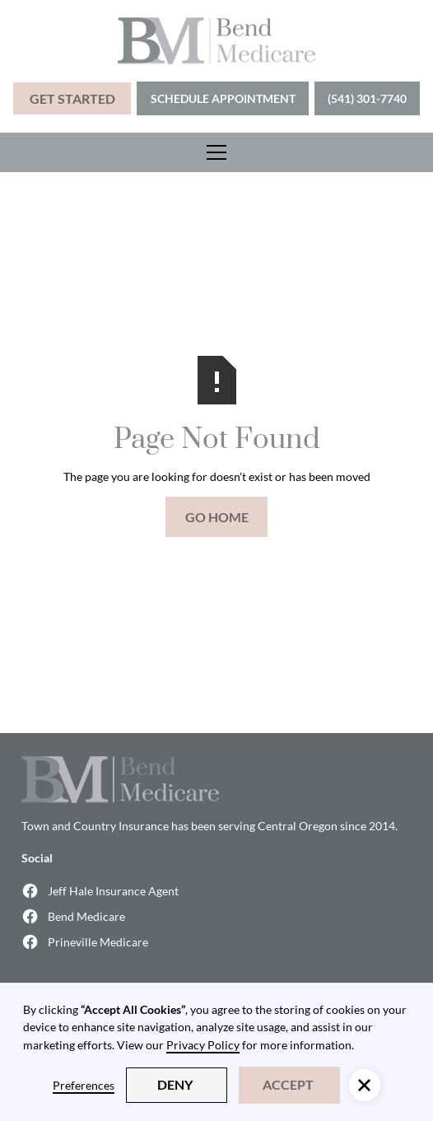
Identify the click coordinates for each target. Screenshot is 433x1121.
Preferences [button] (83, 1085)
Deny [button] (175, 1084)
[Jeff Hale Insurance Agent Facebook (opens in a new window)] (216, 891)
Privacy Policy (203, 1045)
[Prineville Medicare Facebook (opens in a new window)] (216, 942)
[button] (216, 152)
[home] (216, 40)
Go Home (217, 517)
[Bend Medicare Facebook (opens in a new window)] (216, 916)
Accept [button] (288, 1084)
